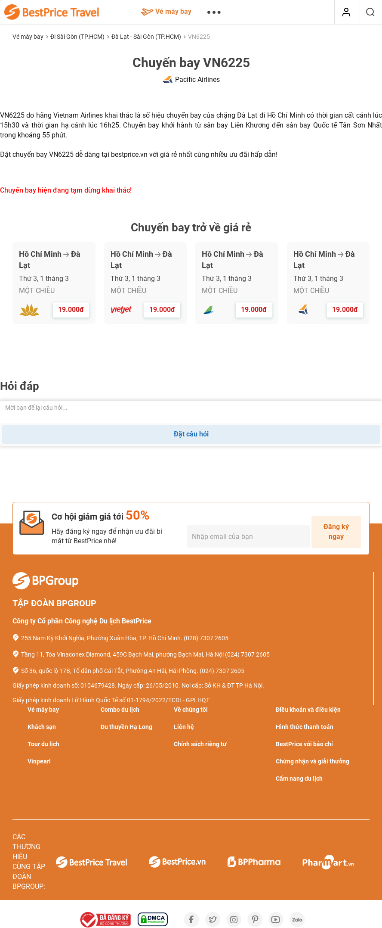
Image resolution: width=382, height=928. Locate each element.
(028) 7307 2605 (206, 638)
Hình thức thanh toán (304, 726)
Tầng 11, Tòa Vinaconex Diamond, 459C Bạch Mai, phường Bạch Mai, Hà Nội (122, 654)
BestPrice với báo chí (304, 744)
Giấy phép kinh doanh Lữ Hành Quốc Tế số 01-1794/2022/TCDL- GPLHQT (110, 700)
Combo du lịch (120, 709)
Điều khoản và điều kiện (308, 709)
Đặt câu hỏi (191, 434)
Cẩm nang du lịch (299, 778)
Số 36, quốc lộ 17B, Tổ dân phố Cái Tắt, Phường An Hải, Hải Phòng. (109, 670)
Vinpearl (39, 761)
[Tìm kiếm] (370, 12)
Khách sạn (42, 726)
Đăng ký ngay (336, 532)
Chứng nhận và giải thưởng (312, 761)
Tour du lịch (43, 744)
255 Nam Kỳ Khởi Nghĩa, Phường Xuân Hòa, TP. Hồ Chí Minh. (101, 638)
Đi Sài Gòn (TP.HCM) (78, 36)
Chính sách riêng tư (200, 744)
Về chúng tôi (191, 709)
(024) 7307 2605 (247, 654)
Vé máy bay (166, 11)
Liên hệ (184, 726)
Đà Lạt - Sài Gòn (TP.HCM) (146, 36)
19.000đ (71, 309)
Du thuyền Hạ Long (126, 726)
